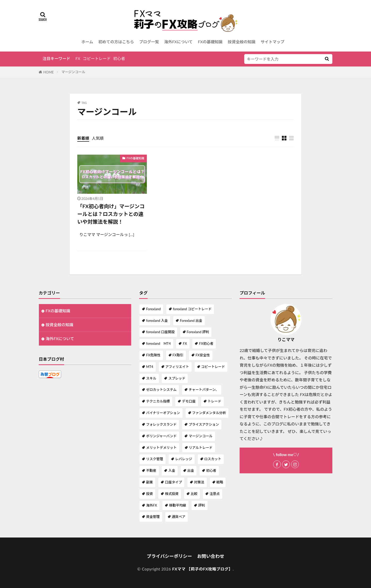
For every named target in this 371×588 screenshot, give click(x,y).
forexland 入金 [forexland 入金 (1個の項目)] (157, 320)
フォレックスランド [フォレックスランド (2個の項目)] (161, 424)
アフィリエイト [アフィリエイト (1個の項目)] (177, 367)
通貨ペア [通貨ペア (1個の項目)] (178, 517)
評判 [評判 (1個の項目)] (201, 505)
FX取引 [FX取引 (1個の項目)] (178, 355)
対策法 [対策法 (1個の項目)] (199, 482)
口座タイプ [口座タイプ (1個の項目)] (173, 482)
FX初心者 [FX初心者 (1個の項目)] (206, 343)
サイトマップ (272, 41)
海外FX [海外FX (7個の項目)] (151, 505)
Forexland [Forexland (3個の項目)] (153, 309)
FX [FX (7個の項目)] (185, 343)
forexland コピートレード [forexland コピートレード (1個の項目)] (192, 309)
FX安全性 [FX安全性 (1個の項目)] (203, 355)
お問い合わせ (210, 556)
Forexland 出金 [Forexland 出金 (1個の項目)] (191, 320)
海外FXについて (178, 41)
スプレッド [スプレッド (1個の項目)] (176, 378)
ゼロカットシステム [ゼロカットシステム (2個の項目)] (161, 390)
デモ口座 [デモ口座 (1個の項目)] (189, 401)
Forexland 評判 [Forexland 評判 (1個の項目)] (198, 332)
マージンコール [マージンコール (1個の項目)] (200, 436)
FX (77, 58)
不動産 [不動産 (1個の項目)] (151, 470)
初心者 (119, 58)
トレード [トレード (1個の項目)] (214, 401)
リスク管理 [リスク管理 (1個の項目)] (154, 459)
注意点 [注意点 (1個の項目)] (214, 494)
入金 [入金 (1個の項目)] (171, 470)
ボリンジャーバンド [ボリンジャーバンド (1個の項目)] (161, 436)
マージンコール (73, 72)
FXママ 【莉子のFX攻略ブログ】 (202, 569)
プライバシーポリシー (169, 556)
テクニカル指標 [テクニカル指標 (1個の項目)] (158, 401)
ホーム (87, 41)
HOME (48, 72)
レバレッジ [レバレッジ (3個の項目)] (183, 459)
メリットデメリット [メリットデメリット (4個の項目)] (161, 448)
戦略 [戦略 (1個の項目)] (219, 482)
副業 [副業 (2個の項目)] (149, 482)
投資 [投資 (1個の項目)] (149, 494)
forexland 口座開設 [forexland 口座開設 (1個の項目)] (160, 332)
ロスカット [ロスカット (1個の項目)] (212, 459)
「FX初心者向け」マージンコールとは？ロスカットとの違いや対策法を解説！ (111, 213)
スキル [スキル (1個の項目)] (151, 378)
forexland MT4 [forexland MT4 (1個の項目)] (158, 343)
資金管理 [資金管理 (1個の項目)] (153, 517)
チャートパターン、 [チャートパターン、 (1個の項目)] (204, 390)
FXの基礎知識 (210, 41)
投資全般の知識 (242, 41)
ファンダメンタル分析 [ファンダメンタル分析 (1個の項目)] (209, 413)
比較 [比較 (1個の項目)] (194, 494)
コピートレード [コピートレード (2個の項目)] (213, 367)
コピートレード (97, 58)
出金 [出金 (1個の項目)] (190, 470)
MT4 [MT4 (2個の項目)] (149, 367)
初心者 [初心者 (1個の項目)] (211, 470)
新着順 (83, 138)
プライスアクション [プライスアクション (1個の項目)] (204, 424)
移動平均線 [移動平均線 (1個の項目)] (177, 505)
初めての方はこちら (116, 41)
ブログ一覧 (149, 41)
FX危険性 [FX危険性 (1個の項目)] (153, 355)
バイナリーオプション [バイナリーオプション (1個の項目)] (163, 413)
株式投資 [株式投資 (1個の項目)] (172, 494)
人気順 (98, 138)
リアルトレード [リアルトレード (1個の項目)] (201, 448)
